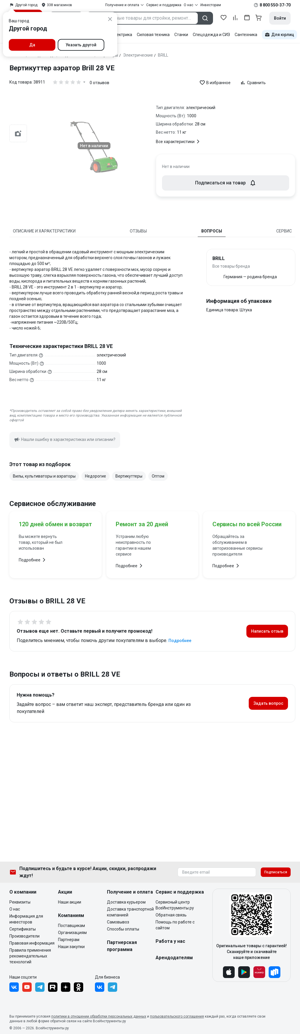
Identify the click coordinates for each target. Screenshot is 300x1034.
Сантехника (246, 34)
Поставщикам (71, 925)
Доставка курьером (126, 902)
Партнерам (68, 939)
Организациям (72, 932)
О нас (14, 909)
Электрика (121, 34)
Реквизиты (19, 902)
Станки (181, 34)
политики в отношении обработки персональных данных (98, 1016)
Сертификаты (22, 929)
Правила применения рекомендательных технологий (30, 956)
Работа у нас (170, 941)
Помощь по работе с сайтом (175, 925)
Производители (24, 936)
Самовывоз (118, 922)
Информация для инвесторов (26, 919)
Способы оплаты (123, 929)
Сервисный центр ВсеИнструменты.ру (175, 905)
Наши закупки (71, 946)
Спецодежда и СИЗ (211, 34)
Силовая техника (153, 34)
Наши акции (69, 902)
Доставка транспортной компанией (130, 912)
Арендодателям (174, 957)
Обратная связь (171, 915)
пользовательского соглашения (177, 1016)
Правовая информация (31, 943)
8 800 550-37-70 (275, 5)
